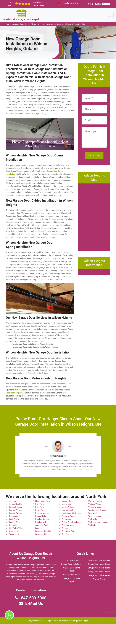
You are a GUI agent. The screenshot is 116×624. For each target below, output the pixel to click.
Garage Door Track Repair (99, 560)
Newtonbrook (67, 510)
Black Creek (14, 519)
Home (8, 24)
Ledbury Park (67, 501)
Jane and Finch (41, 525)
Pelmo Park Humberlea (72, 522)
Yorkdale (92, 525)
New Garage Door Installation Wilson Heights (65, 24)
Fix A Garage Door (71, 560)
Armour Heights (15, 504)
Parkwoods (66, 519)
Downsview (13, 531)
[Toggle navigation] (109, 15)
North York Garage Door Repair (75, 620)
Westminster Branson (97, 510)
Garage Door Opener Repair (71, 580)
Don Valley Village (16, 528)
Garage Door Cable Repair (99, 575)
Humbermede (41, 522)
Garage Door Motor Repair (99, 568)
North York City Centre (71, 513)
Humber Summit (42, 519)
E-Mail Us (34, 603)
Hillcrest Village (42, 513)
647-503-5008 (99, 4)
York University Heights (98, 522)
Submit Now (94, 155)
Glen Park (39, 504)
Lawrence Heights (43, 531)
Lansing (38, 528)
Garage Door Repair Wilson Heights (28, 24)
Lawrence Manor (42, 534)
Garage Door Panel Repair (99, 571)
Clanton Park (14, 522)
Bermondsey (14, 516)
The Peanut (67, 534)
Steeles (65, 528)
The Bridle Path (68, 531)
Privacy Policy (99, 579)
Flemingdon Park (42, 501)
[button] (49, 446)
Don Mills (13, 525)
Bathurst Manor (15, 507)
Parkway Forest (68, 516)
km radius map (94, 216)
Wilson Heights (94, 516)
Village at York (94, 507)
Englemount (14, 534)
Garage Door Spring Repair (71, 569)
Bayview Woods (15, 513)
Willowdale (93, 513)
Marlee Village (68, 507)
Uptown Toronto (95, 501)
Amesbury (13, 501)
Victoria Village (94, 504)
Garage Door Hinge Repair (99, 564)
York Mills (92, 519)
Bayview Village (15, 510)
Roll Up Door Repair (71, 574)
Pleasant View (68, 525)
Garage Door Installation (71, 564)
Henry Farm (40, 510)
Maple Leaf (66, 504)
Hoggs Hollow (41, 516)
